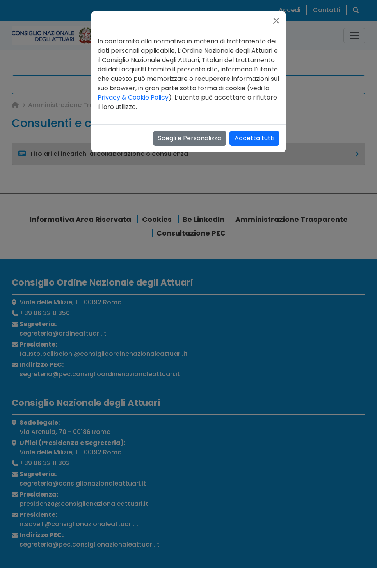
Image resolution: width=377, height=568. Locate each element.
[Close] (276, 20)
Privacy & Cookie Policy (133, 97)
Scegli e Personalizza (189, 138)
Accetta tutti (254, 138)
